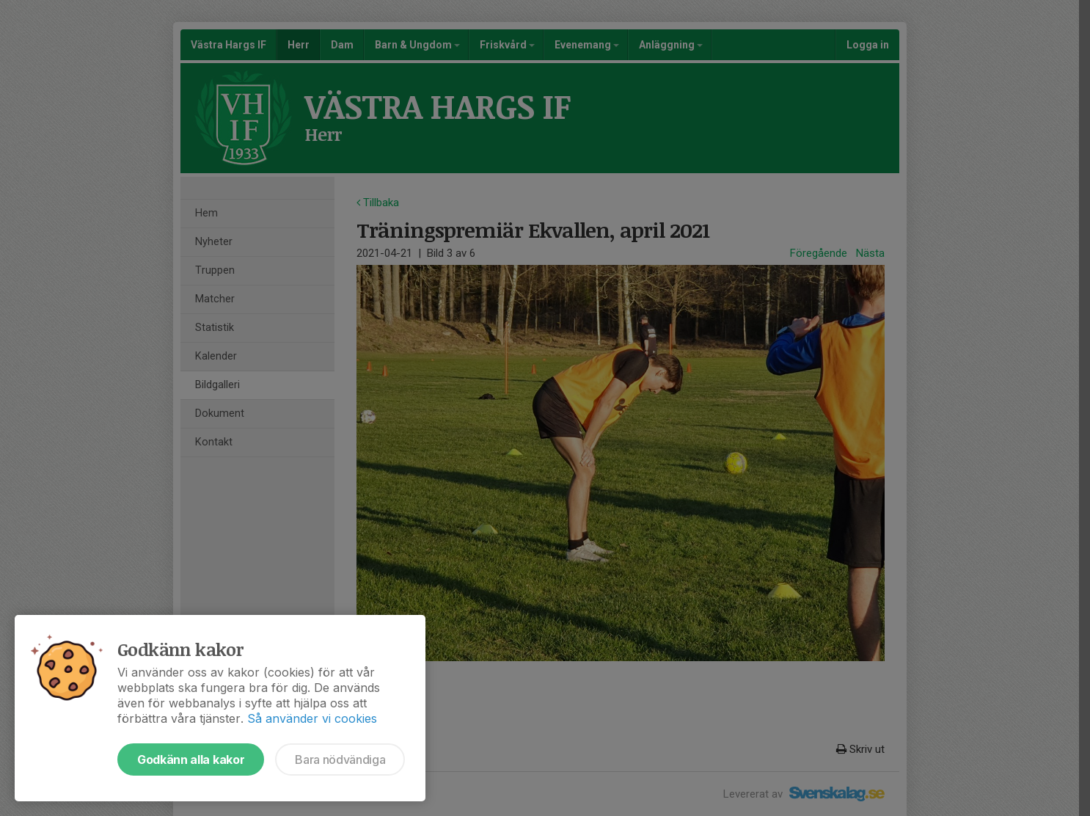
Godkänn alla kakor (190, 759)
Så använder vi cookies (312, 718)
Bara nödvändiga (340, 759)
